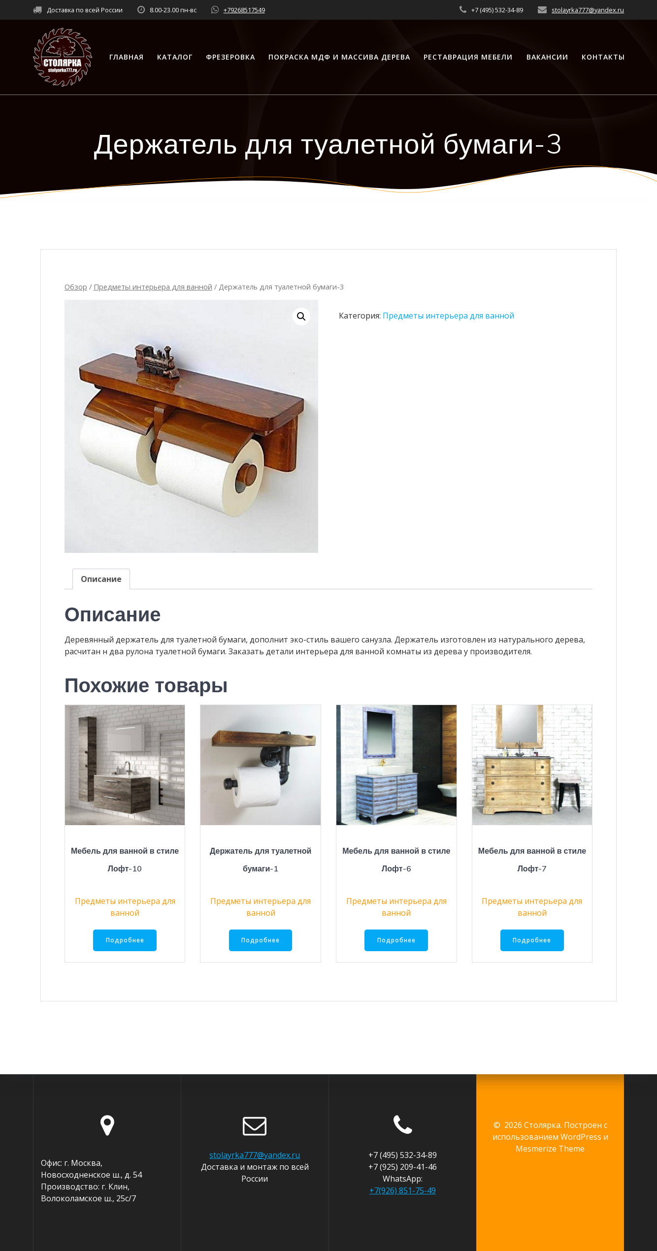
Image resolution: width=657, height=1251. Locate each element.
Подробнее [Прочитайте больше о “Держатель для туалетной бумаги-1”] (260, 940)
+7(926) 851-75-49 (402, 1190)
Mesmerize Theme (550, 1148)
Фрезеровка (230, 57)
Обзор (76, 286)
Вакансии (547, 57)
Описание (101, 579)
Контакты (603, 57)
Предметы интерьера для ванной (153, 286)
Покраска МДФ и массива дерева (339, 57)
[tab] (101, 579)
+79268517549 (244, 9)
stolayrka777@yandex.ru (588, 9)
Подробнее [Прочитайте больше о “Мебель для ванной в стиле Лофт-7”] (532, 940)
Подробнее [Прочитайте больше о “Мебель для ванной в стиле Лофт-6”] (396, 940)
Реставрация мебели (468, 57)
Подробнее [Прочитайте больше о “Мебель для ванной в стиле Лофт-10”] (125, 940)
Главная (126, 57)
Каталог (175, 57)
